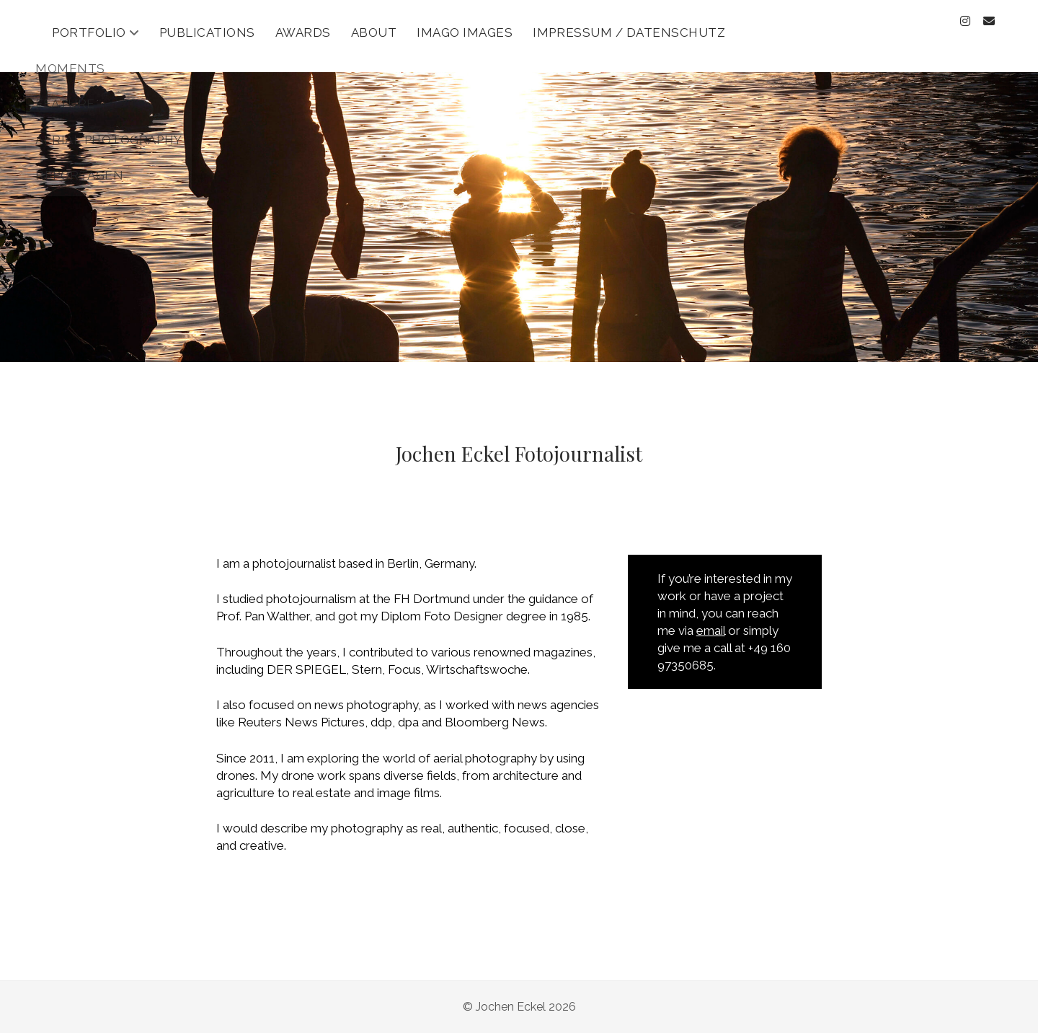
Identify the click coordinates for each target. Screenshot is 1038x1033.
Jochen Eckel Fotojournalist (519, 453)
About (374, 32)
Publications (207, 32)
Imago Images (465, 32)
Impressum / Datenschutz (629, 32)
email (710, 630)
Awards (303, 32)
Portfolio (89, 32)
